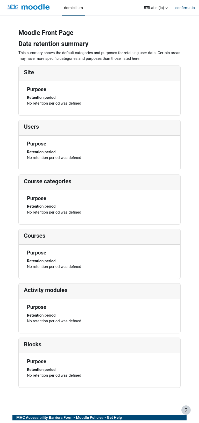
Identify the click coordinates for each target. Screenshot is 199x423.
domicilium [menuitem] (73, 7)
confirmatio (185, 7)
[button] (155, 8)
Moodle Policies (89, 417)
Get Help (114, 417)
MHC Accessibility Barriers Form (44, 417)
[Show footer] (186, 410)
